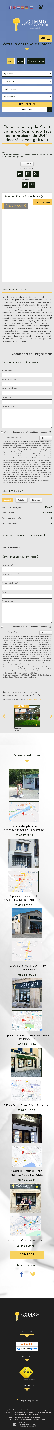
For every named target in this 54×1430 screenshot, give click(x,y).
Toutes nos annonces (21, 1414)
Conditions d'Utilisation (12, 482)
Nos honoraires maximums (32, 1412)
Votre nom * (7, 371)
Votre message (9, 406)
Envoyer (45, 438)
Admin (48, 1412)
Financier (36, 500)
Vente (11, 61)
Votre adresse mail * (11, 379)
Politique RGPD (34, 1414)
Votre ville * (7, 397)
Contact (27, 1254)
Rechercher (27, 104)
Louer (21, 61)
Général (7, 500)
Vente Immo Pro (36, 61)
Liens (43, 1412)
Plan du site (6, 1412)
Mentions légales (17, 1412)
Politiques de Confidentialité (40, 480)
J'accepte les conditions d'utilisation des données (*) (27, 432)
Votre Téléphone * (10, 388)
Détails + (21, 500)
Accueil (4, 153)
